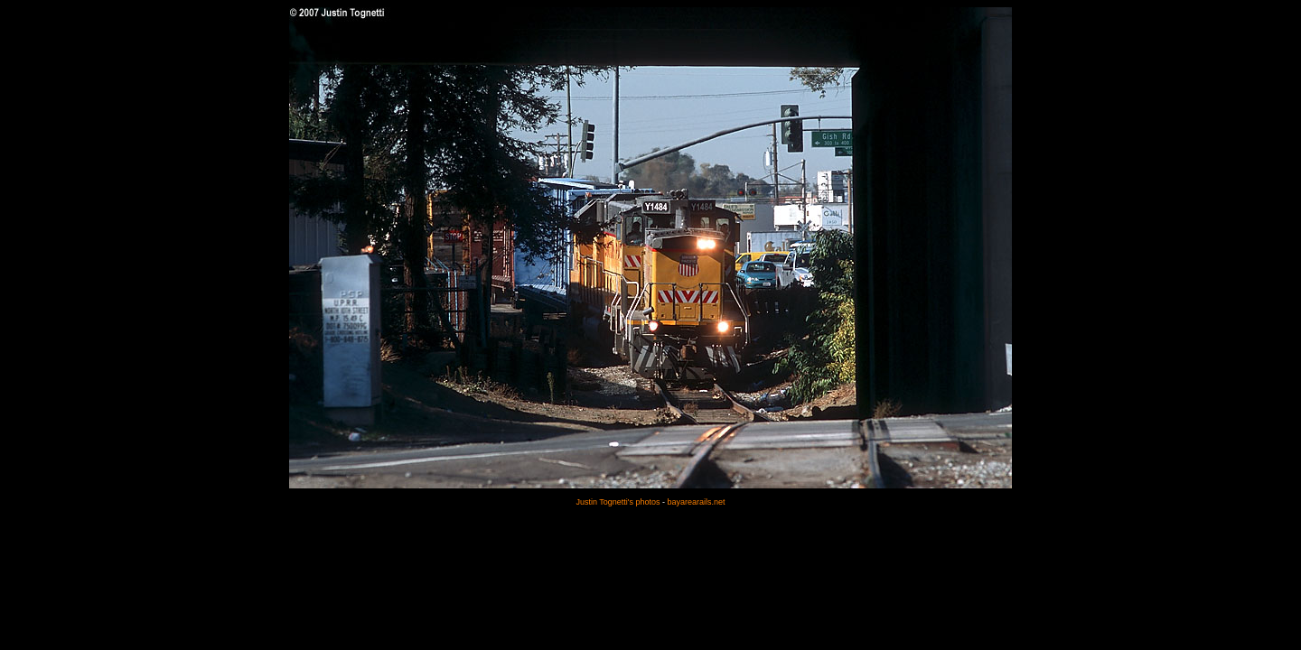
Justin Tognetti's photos (618, 501)
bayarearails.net (696, 501)
